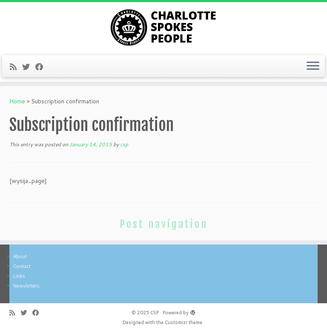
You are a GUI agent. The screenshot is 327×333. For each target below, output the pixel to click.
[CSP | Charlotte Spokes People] (163, 27)
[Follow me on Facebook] (42, 66)
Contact (22, 266)
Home (17, 101)
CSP (154, 312)
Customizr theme (183, 322)
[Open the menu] (313, 66)
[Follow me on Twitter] (28, 66)
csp (124, 144)
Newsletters (26, 285)
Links (19, 276)
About (20, 256)
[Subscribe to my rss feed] (16, 66)
